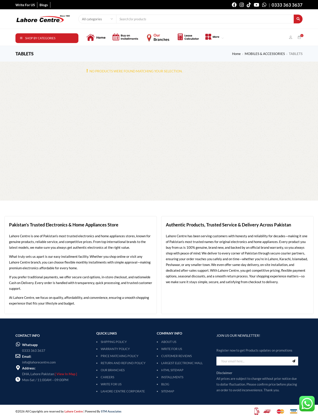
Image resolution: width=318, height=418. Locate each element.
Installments (172, 377)
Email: (26, 356)
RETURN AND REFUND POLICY (123, 363)
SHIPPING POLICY (114, 342)
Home (236, 54)
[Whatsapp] (17, 344)
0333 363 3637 (33, 350)
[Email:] (17, 356)
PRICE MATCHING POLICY (119, 356)
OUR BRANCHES (113, 370)
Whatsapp (30, 345)
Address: (29, 368)
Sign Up (293, 361)
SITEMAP (167, 391)
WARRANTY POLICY (115, 349)
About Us (168, 342)
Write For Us (171, 349)
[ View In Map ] (66, 374)
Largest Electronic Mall (182, 363)
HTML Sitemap (172, 370)
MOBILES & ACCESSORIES (265, 54)
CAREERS (107, 377)
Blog (165, 384)
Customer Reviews (176, 356)
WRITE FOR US (111, 384)
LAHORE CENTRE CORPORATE (123, 391)
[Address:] (17, 367)
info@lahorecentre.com (39, 362)
